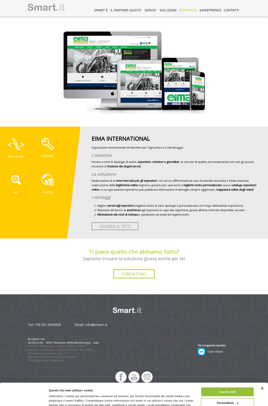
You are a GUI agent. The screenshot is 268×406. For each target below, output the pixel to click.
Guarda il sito (115, 226)
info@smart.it (96, 324)
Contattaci (134, 274)
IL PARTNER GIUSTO (125, 10)
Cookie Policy (57, 360)
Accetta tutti (227, 370)
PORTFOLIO (188, 10)
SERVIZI (150, 10)
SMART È (101, 10)
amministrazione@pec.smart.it (49, 353)
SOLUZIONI (168, 10)
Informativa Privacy (38, 360)
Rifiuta (227, 392)
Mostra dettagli (59, 398)
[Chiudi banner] (262, 367)
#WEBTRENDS (210, 10)
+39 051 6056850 (48, 324)
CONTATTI (231, 10)
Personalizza (227, 381)
